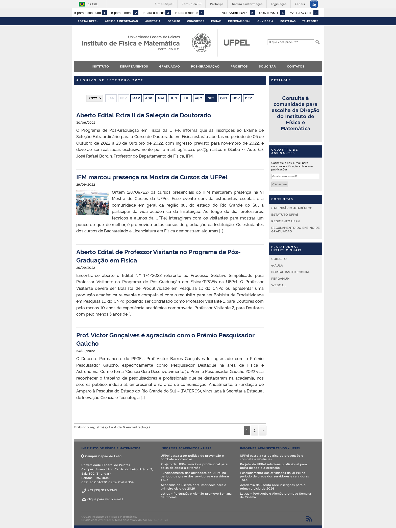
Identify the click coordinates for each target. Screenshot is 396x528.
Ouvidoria (265, 21)
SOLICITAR (267, 66)
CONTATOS (295, 66)
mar (136, 98)
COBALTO (279, 258)
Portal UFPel (88, 21)
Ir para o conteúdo (90, 13)
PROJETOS (239, 66)
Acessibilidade (238, 13)
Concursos (195, 21)
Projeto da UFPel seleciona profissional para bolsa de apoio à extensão (194, 466)
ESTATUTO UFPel (284, 214)
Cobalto (173, 21)
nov (236, 98)
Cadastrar (279, 184)
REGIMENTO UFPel (285, 221)
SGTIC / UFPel (158, 519)
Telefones (310, 21)
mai (161, 98)
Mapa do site (303, 13)
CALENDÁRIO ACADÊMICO (291, 208)
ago (198, 98)
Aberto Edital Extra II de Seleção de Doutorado (143, 115)
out (223, 98)
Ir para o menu (124, 13)
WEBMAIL (278, 285)
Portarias (287, 21)
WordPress (105, 519)
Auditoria (152, 21)
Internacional (239, 21)
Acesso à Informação (121, 21)
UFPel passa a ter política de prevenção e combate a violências (192, 457)
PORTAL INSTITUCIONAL (290, 272)
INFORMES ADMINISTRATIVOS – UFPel (270, 448)
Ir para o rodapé (189, 13)
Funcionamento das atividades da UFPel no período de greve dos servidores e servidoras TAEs (195, 476)
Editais (216, 21)
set (211, 98)
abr (148, 98)
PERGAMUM (280, 278)
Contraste (272, 13)
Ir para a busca (157, 13)
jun (173, 98)
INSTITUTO (100, 66)
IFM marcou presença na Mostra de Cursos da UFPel (152, 176)
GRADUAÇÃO (169, 66)
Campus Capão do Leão (101, 456)
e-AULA (277, 265)
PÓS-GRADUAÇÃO (205, 66)
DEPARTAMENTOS (134, 66)
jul (186, 98)
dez (248, 98)
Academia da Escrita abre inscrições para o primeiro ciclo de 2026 (193, 486)
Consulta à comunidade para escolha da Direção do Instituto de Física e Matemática (295, 113)
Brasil (92, 4)
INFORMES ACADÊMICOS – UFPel (187, 448)
